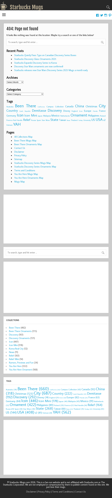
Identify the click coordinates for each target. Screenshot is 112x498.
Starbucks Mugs (26, 7)
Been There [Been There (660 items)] (25, 105)
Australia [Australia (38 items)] (9, 106)
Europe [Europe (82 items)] (87, 110)
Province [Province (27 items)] (9, 120)
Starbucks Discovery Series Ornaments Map (35, 166)
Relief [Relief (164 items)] (26, 120)
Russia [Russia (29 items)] (33, 120)
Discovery (13, 334)
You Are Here (15, 366)
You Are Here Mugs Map (26, 174)
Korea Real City (16, 348)
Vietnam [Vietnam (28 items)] (9, 125)
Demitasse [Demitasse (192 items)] (39, 110)
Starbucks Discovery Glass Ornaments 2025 (35, 59)
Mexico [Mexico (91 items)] (55, 115)
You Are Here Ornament (20, 369)
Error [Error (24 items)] (81, 111)
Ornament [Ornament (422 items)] (79, 115)
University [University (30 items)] (87, 120)
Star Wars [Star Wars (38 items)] (46, 120)
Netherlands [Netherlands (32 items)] (65, 116)
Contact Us (19, 147)
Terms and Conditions (24, 170)
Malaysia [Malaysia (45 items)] (47, 115)
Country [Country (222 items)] (12, 110)
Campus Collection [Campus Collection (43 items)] (55, 106)
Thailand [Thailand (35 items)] (74, 120)
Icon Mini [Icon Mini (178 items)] (30, 115)
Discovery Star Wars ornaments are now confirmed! (38, 66)
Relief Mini (14, 359)
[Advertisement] (56, 217)
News (11, 352)
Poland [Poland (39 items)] (103, 115)
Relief (11, 355)
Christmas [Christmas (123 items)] (91, 106)
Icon (11, 341)
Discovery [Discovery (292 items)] (55, 110)
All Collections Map (23, 136)
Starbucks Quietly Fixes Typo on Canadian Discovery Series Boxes (45, 55)
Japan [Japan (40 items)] (40, 115)
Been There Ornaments (20, 331)
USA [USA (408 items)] (99, 119)
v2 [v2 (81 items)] (104, 120)
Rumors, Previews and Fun (21, 362)
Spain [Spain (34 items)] (39, 120)
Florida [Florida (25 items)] (95, 111)
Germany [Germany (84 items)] (11, 115)
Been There (14, 327)
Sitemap (18, 159)
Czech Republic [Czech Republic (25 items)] (24, 111)
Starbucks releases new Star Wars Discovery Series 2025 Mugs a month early (51, 70)
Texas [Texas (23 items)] (68, 120)
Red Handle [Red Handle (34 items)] (17, 120)
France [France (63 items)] (102, 110)
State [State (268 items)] (54, 119)
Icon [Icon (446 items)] (20, 115)
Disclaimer (19, 151)
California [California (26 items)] (41, 107)
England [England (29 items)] (75, 111)
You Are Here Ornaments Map (28, 177)
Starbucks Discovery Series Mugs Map (32, 162)
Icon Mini (13, 345)
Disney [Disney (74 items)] (66, 110)
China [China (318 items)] (79, 106)
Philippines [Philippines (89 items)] (93, 115)
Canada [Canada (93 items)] (69, 106)
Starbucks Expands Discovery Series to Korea (35, 62)
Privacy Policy (20, 155)
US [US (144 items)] (93, 120)
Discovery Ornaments (19, 338)
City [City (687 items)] (102, 105)
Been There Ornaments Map (28, 144)
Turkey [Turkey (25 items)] (80, 120)
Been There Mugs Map (25, 140)
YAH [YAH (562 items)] (17, 124)
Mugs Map (19, 181)
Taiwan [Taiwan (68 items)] (62, 119)
